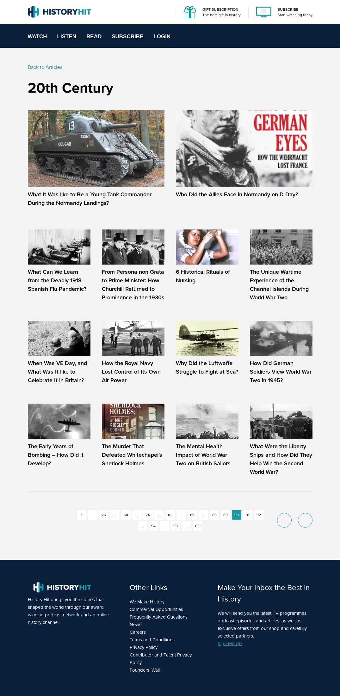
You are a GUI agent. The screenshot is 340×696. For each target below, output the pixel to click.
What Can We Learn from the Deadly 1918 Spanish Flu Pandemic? (57, 280)
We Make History (147, 601)
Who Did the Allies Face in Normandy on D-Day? (237, 194)
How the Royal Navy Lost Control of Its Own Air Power (131, 371)
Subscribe (127, 37)
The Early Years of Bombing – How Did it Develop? (55, 454)
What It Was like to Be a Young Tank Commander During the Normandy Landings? (89, 198)
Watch (37, 37)
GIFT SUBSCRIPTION (220, 9)
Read (94, 37)
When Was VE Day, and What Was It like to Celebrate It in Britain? (57, 371)
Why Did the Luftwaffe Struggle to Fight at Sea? (207, 367)
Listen (66, 37)
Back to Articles (45, 67)
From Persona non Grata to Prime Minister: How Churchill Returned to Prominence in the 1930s (133, 285)
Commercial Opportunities (156, 609)
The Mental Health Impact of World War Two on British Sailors (203, 454)
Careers (138, 632)
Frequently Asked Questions (159, 617)
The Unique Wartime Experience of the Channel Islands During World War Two (279, 285)
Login (161, 37)
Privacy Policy (144, 647)
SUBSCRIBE (288, 9)
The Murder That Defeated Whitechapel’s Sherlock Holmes (132, 454)
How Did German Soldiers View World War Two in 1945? (281, 371)
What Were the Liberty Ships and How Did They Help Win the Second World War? (281, 459)
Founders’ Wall (145, 670)
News (135, 624)
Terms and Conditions (152, 639)
